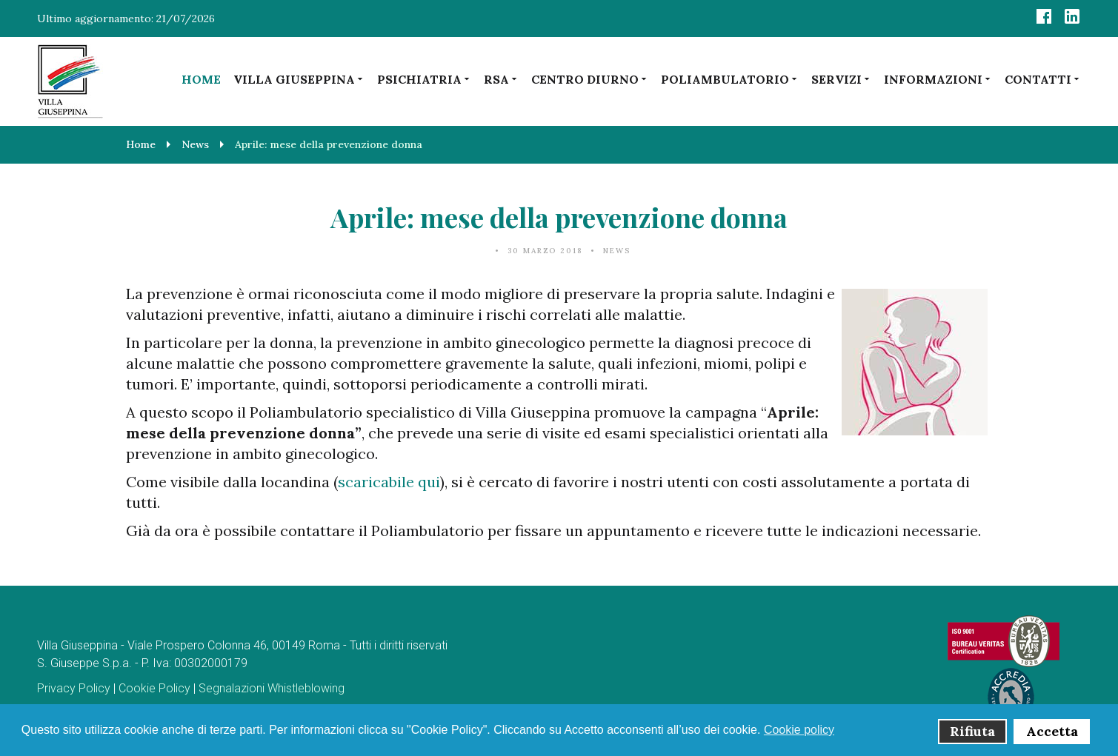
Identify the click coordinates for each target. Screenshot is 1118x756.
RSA (501, 79)
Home (201, 79)
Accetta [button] (1052, 731)
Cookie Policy (154, 688)
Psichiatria (424, 79)
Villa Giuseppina (299, 79)
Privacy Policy (73, 688)
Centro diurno (589, 79)
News (616, 250)
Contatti (1043, 79)
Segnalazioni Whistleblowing (272, 688)
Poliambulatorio (730, 79)
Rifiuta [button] (972, 731)
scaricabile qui (389, 481)
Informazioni (938, 79)
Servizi (841, 79)
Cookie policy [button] (799, 729)
